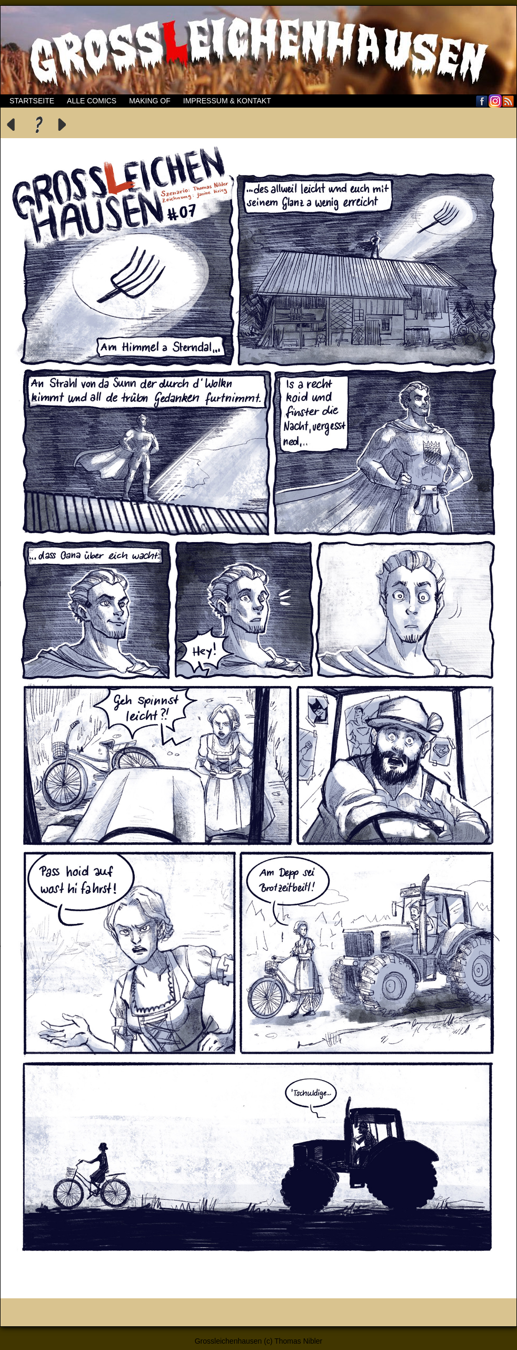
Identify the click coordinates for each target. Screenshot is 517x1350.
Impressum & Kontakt (227, 101)
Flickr (495, 101)
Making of (150, 101)
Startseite (31, 101)
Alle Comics (91, 101)
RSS (508, 101)
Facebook (482, 101)
